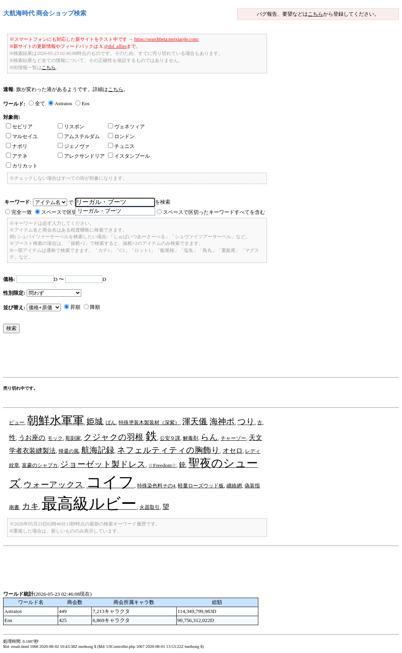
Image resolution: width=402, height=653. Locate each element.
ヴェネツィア (126, 127)
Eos (86, 103)
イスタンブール (129, 156)
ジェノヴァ (74, 146)
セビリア (19, 127)
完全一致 (21, 212)
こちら (315, 14)
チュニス (121, 146)
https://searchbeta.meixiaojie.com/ (166, 39)
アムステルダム (79, 136)
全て (40, 103)
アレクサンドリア (81, 156)
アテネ (16, 156)
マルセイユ (22, 136)
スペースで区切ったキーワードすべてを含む (214, 212)
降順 (95, 307)
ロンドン (121, 136)
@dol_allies (115, 46)
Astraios (63, 103)
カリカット (22, 166)
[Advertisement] (146, 357)
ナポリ (16, 146)
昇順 (75, 307)
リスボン (71, 127)
